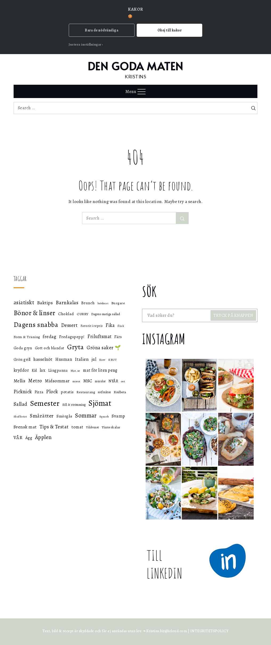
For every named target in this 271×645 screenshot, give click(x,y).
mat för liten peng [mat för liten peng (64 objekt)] (100, 370)
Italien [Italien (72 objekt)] (82, 359)
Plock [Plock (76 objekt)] (52, 391)
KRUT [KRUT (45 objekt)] (112, 360)
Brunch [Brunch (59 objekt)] (88, 303)
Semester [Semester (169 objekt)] (44, 403)
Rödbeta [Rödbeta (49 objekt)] (120, 392)
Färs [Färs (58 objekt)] (118, 336)
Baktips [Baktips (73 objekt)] (45, 302)
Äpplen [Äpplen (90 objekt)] (43, 437)
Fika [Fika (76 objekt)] (110, 325)
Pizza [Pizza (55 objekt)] (39, 392)
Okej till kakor (169, 30)
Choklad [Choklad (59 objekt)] (66, 314)
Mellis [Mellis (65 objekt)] (20, 381)
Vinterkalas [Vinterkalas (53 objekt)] (111, 427)
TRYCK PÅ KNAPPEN (233, 315)
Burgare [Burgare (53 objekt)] (118, 303)
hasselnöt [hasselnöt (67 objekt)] (42, 359)
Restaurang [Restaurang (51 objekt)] (85, 392)
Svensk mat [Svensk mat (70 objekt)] (25, 427)
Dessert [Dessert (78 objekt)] (69, 325)
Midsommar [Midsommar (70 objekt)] (57, 381)
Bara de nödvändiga (101, 30)
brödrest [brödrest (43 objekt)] (103, 303)
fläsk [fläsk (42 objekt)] (121, 326)
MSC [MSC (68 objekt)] (87, 381)
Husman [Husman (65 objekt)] (63, 359)
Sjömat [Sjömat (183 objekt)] (99, 403)
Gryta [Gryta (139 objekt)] (75, 347)
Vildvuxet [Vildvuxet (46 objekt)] (92, 427)
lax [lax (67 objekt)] (43, 370)
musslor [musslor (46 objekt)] (100, 381)
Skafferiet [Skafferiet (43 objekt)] (20, 417)
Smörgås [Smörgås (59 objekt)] (64, 416)
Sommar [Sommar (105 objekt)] (85, 415)
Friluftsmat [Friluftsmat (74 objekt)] (99, 336)
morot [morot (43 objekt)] (76, 381)
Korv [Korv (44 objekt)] (102, 360)
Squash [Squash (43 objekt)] (104, 417)
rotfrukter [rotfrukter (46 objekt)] (104, 392)
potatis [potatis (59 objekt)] (67, 392)
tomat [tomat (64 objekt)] (77, 427)
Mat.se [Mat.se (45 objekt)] (75, 370)
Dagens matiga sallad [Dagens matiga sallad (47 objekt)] (105, 314)
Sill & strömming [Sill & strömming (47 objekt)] (74, 405)
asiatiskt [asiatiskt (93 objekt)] (24, 302)
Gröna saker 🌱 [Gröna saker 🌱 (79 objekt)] (104, 347)
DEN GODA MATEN (135, 66)
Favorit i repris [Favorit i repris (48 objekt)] (91, 325)
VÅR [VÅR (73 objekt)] (18, 437)
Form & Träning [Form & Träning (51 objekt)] (27, 336)
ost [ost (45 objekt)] (123, 381)
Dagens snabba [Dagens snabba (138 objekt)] (36, 324)
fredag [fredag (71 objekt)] (49, 336)
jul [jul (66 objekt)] (94, 359)
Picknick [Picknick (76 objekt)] (23, 391)
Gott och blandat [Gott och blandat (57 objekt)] (49, 348)
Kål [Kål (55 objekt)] (34, 370)
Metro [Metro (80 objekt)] (35, 380)
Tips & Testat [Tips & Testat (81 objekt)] (54, 426)
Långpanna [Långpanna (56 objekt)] (58, 370)
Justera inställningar (85, 44)
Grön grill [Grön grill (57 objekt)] (22, 359)
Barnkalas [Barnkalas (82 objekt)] (67, 302)
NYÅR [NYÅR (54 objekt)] (113, 381)
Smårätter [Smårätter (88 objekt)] (42, 415)
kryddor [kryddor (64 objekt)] (21, 370)
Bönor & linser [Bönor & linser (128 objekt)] (34, 313)
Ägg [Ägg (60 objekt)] (29, 437)
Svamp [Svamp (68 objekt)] (118, 416)
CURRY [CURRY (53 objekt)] (82, 314)
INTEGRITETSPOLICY (209, 631)
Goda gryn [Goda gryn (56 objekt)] (23, 348)
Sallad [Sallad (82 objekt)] (20, 404)
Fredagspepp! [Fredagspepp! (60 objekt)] (72, 336)
